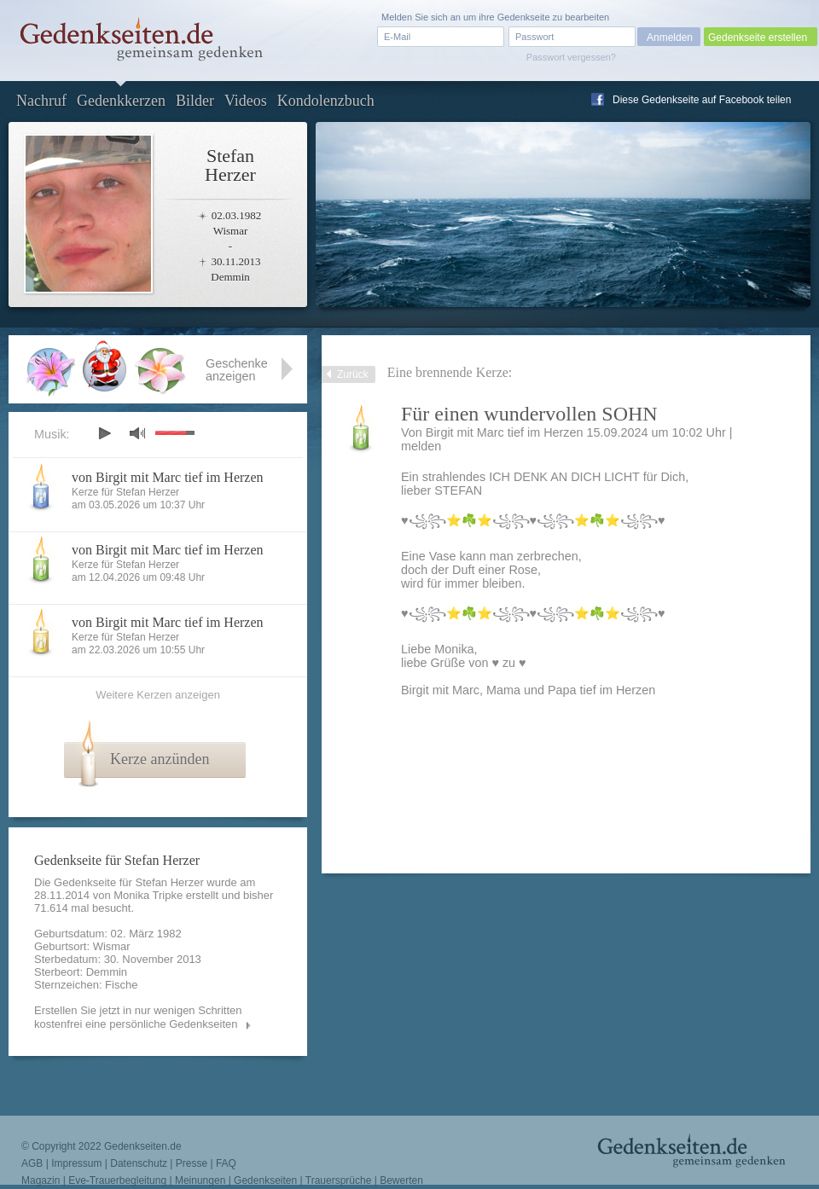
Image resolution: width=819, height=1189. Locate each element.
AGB (32, 1163)
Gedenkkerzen (121, 100)
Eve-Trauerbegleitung (117, 1180)
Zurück (353, 374)
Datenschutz (138, 1163)
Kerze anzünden (159, 759)
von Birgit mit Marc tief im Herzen (168, 477)
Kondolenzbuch (326, 100)
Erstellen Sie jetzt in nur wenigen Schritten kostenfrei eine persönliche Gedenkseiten (138, 1017)
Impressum (76, 1163)
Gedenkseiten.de (143, 1146)
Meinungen (200, 1180)
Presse (191, 1163)
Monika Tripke (148, 895)
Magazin (40, 1180)
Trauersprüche (338, 1180)
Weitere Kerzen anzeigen (158, 694)
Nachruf (41, 100)
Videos (245, 100)
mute (137, 432)
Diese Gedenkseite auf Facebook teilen (702, 100)
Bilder (195, 100)
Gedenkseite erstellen (757, 38)
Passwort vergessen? (571, 57)
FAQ (226, 1163)
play (104, 433)
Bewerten (401, 1180)
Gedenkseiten (265, 1180)
